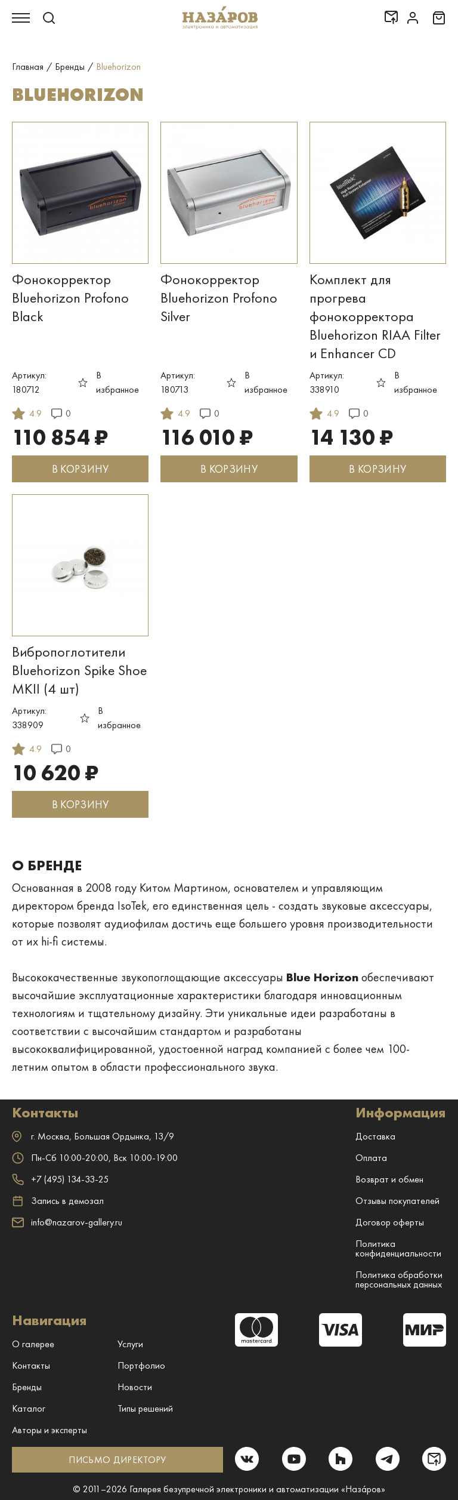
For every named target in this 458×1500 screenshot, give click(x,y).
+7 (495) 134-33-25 (60, 1179)
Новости (134, 1387)
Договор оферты (389, 1222)
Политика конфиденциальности (398, 1248)
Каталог (28, 1408)
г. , (93, 1136)
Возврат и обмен (389, 1179)
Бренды (27, 1387)
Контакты (31, 1365)
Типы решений (145, 1408)
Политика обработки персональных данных (398, 1279)
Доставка (375, 1136)
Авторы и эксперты (49, 1430)
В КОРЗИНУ (80, 469)
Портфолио (141, 1365)
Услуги (130, 1344)
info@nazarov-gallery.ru (67, 1222)
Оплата (371, 1157)
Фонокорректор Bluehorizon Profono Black (70, 297)
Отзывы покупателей (397, 1200)
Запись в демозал (58, 1201)
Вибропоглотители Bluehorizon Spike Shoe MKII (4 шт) (79, 670)
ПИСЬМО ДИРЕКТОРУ (117, 1459)
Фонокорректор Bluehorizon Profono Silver (218, 297)
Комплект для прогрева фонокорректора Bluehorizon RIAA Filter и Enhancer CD (375, 316)
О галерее (33, 1344)
